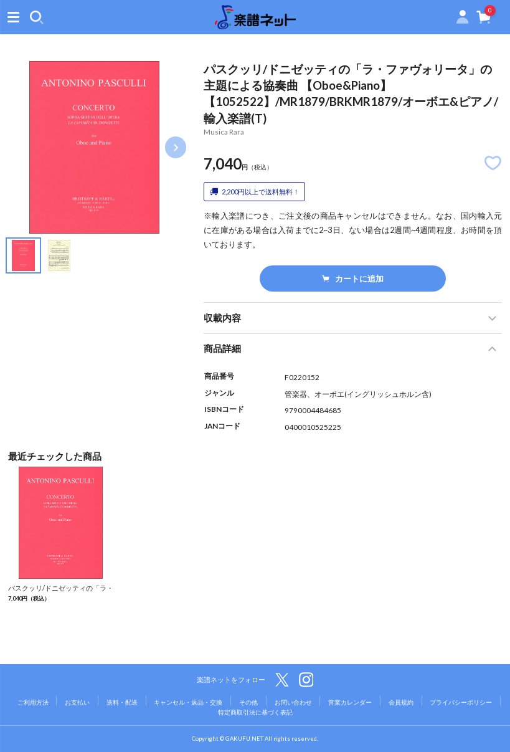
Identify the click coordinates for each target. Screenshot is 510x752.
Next (175, 147)
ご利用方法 (33, 702)
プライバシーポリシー (461, 702)
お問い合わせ (293, 702)
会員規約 (401, 702)
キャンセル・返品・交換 (188, 702)
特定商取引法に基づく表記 (255, 712)
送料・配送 (122, 702)
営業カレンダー (350, 702)
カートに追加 (352, 278)
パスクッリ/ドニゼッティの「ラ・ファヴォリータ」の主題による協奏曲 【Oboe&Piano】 (60, 597)
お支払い (77, 702)
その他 (248, 702)
